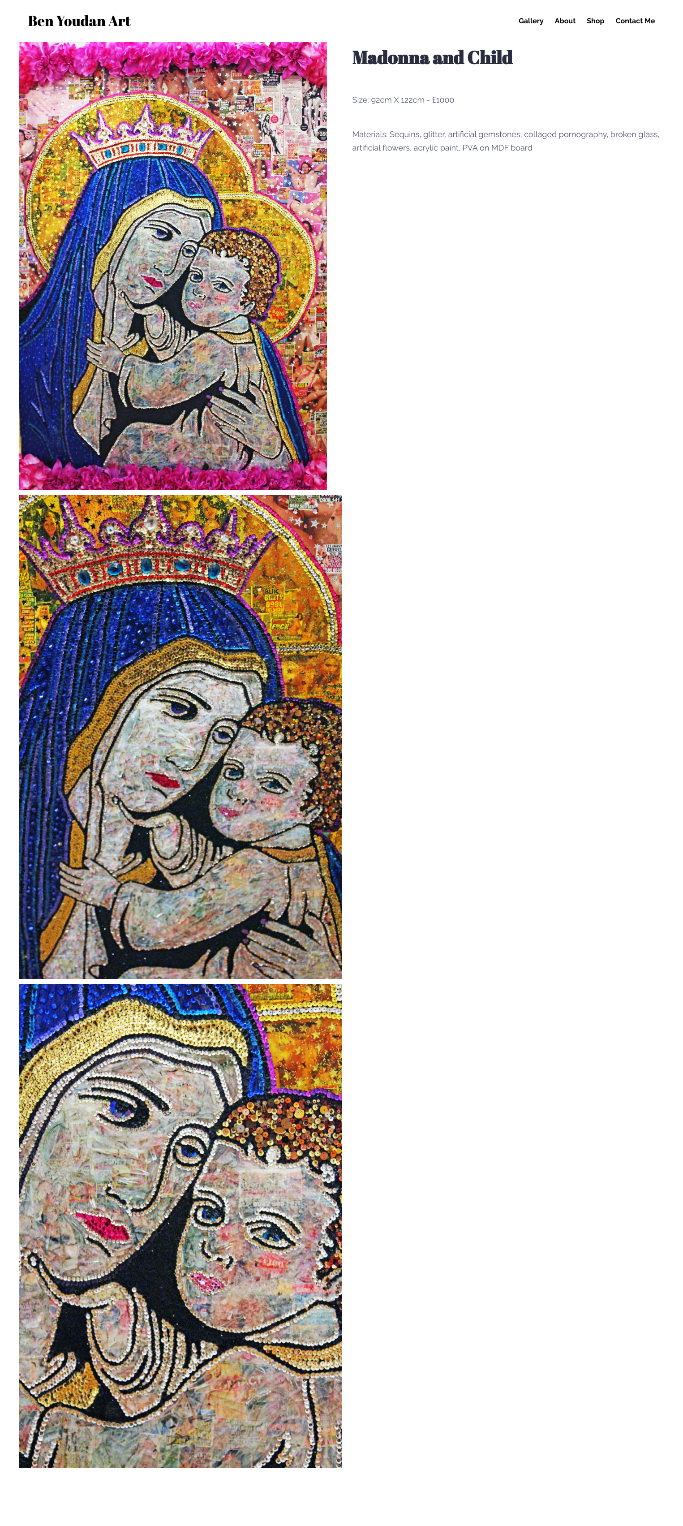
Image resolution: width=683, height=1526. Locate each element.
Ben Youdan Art (79, 22)
